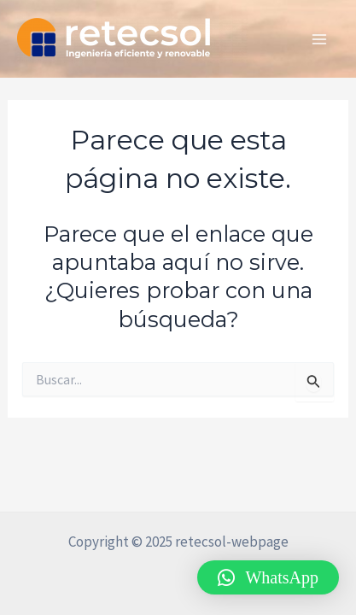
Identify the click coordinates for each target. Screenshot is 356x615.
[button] (268, 577)
